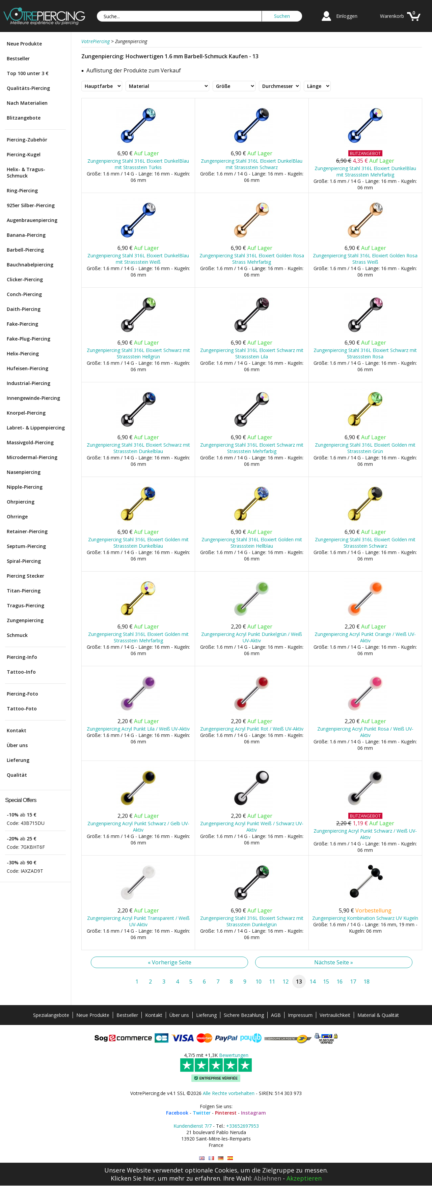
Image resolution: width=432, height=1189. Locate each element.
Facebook (177, 1113)
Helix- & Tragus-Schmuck (26, 172)
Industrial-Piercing (28, 383)
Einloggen (346, 16)
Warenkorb (392, 16)
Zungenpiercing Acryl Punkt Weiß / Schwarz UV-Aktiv (251, 826)
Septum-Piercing (26, 546)
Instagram (253, 1113)
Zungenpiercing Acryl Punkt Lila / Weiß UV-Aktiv (138, 729)
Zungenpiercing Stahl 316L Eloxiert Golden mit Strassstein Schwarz (365, 542)
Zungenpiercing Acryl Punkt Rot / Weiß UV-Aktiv (251, 729)
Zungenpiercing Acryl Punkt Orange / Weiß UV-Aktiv (365, 637)
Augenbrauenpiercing (32, 220)
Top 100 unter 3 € (28, 73)
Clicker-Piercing (25, 279)
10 (258, 981)
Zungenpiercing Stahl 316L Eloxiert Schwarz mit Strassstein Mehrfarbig (251, 448)
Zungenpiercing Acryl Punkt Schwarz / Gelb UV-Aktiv (138, 826)
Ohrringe (17, 516)
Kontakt (16, 730)
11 (272, 981)
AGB (276, 1015)
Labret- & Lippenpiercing (36, 427)
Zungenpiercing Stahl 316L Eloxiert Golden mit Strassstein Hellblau (251, 542)
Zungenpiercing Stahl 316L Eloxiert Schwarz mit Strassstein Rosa (365, 353)
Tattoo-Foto (22, 708)
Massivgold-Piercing (30, 442)
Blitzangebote (23, 118)
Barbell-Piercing (25, 250)
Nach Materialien (27, 103)
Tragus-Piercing (25, 605)
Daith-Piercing (23, 309)
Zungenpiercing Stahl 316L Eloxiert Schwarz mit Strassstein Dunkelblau (138, 448)
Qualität (17, 775)
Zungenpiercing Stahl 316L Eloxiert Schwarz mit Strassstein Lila (251, 353)
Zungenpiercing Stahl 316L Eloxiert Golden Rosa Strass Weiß (365, 258)
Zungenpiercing (25, 620)
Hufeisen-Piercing (27, 368)
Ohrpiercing (20, 502)
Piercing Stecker (25, 576)
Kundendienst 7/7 (192, 1126)
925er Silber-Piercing (31, 205)
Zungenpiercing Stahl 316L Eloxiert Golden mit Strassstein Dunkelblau (138, 542)
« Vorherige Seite (169, 962)
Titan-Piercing (23, 590)
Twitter (202, 1113)
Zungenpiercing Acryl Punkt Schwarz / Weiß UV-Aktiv (365, 834)
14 (312, 981)
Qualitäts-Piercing (28, 88)
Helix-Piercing (23, 353)
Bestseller (18, 58)
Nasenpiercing (23, 472)
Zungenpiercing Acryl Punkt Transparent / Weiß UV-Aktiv (138, 921)
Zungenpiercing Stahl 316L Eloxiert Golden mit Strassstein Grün (365, 448)
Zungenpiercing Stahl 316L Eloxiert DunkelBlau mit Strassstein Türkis (138, 164)
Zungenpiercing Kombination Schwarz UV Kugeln (365, 918)
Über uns (17, 745)
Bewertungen (233, 1055)
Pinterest (226, 1113)
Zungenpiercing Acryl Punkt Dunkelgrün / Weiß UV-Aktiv (251, 637)
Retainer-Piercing (27, 531)
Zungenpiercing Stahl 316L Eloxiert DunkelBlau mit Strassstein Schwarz (251, 164)
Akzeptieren (304, 1178)
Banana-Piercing (26, 235)
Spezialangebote (51, 1015)
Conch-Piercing (24, 294)
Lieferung (18, 760)
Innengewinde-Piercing (33, 398)
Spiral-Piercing (24, 561)
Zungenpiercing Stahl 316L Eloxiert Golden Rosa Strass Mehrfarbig (251, 258)
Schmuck (17, 635)
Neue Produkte (24, 43)
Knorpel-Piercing (26, 413)
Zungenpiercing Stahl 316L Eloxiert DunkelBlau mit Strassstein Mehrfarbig (365, 171)
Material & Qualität (378, 1015)
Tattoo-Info (21, 672)
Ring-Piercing (22, 190)
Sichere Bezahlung (244, 1015)
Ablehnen (267, 1178)
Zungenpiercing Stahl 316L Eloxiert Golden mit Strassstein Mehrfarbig (138, 637)
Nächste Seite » (333, 962)
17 (353, 981)
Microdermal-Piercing (32, 457)
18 (366, 981)
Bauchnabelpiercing (30, 264)
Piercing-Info (22, 657)
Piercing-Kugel (23, 154)
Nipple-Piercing (25, 487)
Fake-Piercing (22, 324)
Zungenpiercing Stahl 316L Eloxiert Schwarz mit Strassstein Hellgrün (138, 353)
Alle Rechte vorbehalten (228, 1093)
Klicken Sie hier (133, 1178)
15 (326, 981)
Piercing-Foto (22, 693)
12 (285, 981)
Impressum (300, 1015)
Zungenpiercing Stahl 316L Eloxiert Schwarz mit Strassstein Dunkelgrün (251, 921)
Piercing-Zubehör (27, 139)
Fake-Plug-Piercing (28, 338)
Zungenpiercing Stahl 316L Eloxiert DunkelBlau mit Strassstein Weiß (138, 258)
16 (339, 981)
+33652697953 (242, 1126)
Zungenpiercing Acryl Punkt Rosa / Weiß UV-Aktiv (365, 732)
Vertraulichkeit (335, 1015)
